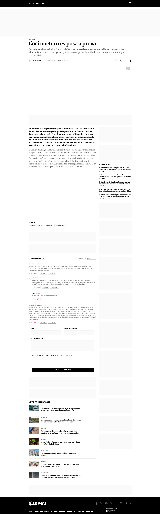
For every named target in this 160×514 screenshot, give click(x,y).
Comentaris (64, 61)
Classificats (79, 508)
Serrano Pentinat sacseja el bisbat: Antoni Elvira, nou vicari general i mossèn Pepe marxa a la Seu (115, 169)
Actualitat (38, 508)
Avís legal (96, 510)
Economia (44, 413)
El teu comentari (37, 338)
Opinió (46, 508)
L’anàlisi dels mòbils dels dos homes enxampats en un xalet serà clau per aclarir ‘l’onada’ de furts (61, 472)
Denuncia (52, 273)
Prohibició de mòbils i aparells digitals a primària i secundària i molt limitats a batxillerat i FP (60, 406)
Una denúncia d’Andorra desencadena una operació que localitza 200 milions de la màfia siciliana (114, 183)
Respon (43, 273)
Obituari (89, 508)
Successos (44, 468)
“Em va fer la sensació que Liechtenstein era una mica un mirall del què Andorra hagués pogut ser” (115, 196)
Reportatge (44, 446)
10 (31, 273)
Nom (32, 328)
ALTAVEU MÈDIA (36, 60)
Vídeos (69, 508)
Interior (44, 424)
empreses (49, 225)
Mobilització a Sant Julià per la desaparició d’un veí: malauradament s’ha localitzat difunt (115, 190)
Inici (30, 508)
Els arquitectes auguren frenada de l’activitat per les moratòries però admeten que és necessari (61, 417)
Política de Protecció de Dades (64, 510)
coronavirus (60, 225)
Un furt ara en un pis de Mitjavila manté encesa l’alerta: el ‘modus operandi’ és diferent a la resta (115, 176)
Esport (62, 508)
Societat (32, 39)
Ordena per (82, 259)
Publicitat (48, 510)
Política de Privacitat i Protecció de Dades (60, 355)
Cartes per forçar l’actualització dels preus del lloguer (58, 450)
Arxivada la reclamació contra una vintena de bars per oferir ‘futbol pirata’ (60, 439)
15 (31, 322)
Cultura (43, 457)
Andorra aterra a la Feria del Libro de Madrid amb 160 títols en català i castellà (60, 461)
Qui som (31, 510)
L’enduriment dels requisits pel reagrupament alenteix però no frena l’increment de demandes (60, 428)
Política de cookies (84, 510)
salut (40, 225)
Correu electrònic (70, 328)
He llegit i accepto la (52, 355)
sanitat (32, 225)
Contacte (39, 510)
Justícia (43, 435)
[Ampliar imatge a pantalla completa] (128, 69)
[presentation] (46, 364)
